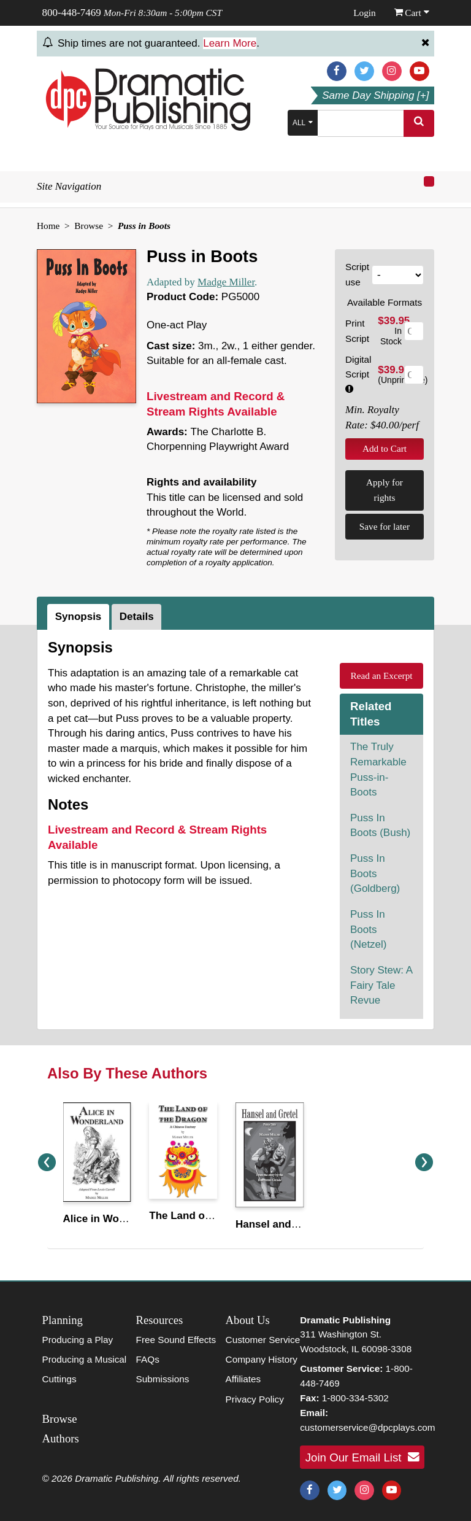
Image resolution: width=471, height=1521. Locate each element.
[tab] (79, 617)
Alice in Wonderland (113, 1219)
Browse (88, 225)
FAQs (147, 1359)
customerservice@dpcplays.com (367, 1427)
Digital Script (358, 373)
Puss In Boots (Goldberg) (375, 873)
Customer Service (263, 1339)
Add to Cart (384, 448)
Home (48, 225)
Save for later (384, 526)
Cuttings (59, 1379)
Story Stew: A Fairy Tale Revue (381, 985)
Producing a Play (77, 1339)
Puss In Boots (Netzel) (368, 929)
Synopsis (78, 616)
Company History (261, 1359)
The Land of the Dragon (207, 1215)
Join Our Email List (362, 1457)
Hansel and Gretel (280, 1224)
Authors (60, 1438)
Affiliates (243, 1379)
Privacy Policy (255, 1399)
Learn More (229, 43)
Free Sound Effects (176, 1339)
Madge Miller (226, 282)
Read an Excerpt (381, 675)
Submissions (163, 1379)
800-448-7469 (71, 12)
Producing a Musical (84, 1359)
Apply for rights (384, 490)
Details (137, 616)
